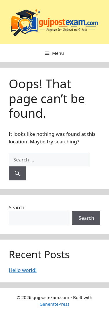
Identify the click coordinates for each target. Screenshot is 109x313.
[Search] (17, 173)
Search (16, 207)
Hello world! (23, 270)
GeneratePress (54, 304)
